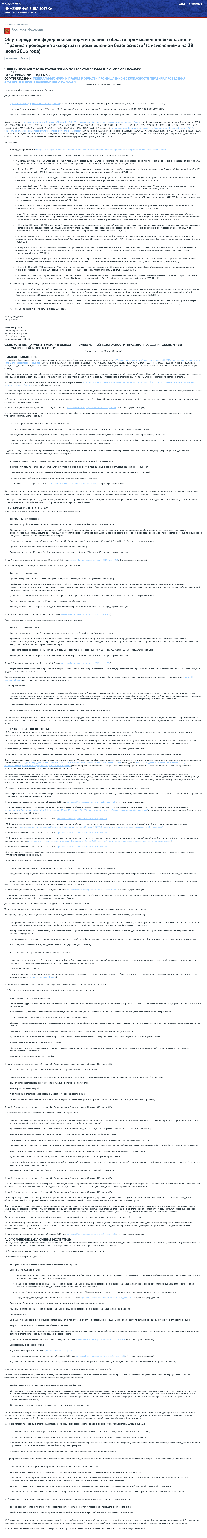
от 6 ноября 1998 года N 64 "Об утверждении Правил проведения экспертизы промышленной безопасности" (67, 160)
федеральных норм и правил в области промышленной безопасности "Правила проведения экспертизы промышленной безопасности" (94, 80)
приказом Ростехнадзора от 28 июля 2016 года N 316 (35, 114)
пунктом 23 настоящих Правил (58, 1350)
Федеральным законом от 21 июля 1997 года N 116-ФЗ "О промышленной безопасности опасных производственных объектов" (81, 122)
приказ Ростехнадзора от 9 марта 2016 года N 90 (77, 552)
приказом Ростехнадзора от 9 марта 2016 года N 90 (34, 109)
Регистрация (195, 3)
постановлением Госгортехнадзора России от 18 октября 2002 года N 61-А (131, 216)
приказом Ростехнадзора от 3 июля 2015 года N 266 (35, 103)
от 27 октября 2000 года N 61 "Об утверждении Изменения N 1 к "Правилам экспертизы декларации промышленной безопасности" (78, 177)
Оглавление (11, 58)
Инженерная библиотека (16, 24)
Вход (182, 3)
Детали (24, 58)
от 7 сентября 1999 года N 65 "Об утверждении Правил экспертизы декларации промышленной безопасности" (68, 169)
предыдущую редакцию (133, 407)
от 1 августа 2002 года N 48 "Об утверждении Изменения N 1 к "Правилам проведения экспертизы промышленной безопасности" (77, 205)
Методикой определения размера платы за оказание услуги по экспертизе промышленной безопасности (71, 762)
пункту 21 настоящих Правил (42, 977)
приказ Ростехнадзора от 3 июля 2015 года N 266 (72, 483)
